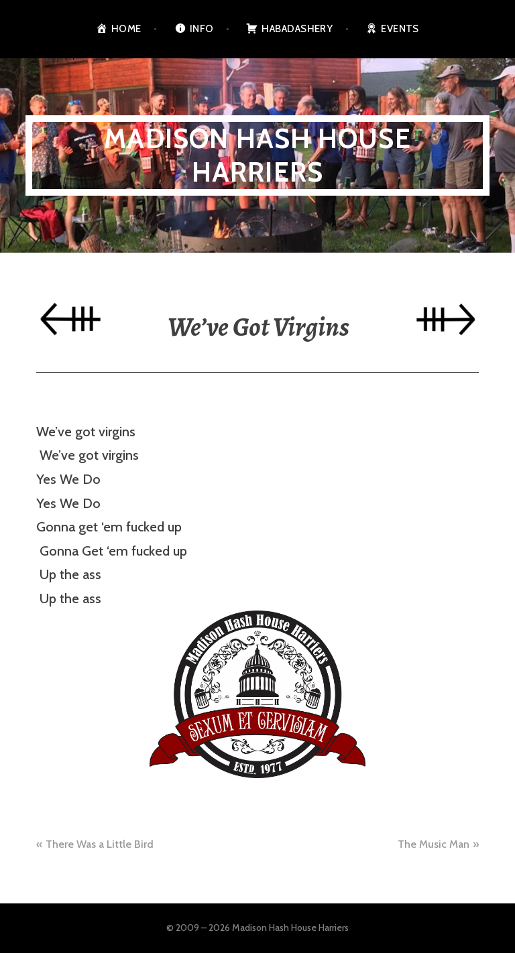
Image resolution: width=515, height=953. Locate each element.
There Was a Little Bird (100, 844)
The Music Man (433, 844)
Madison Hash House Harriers (257, 155)
